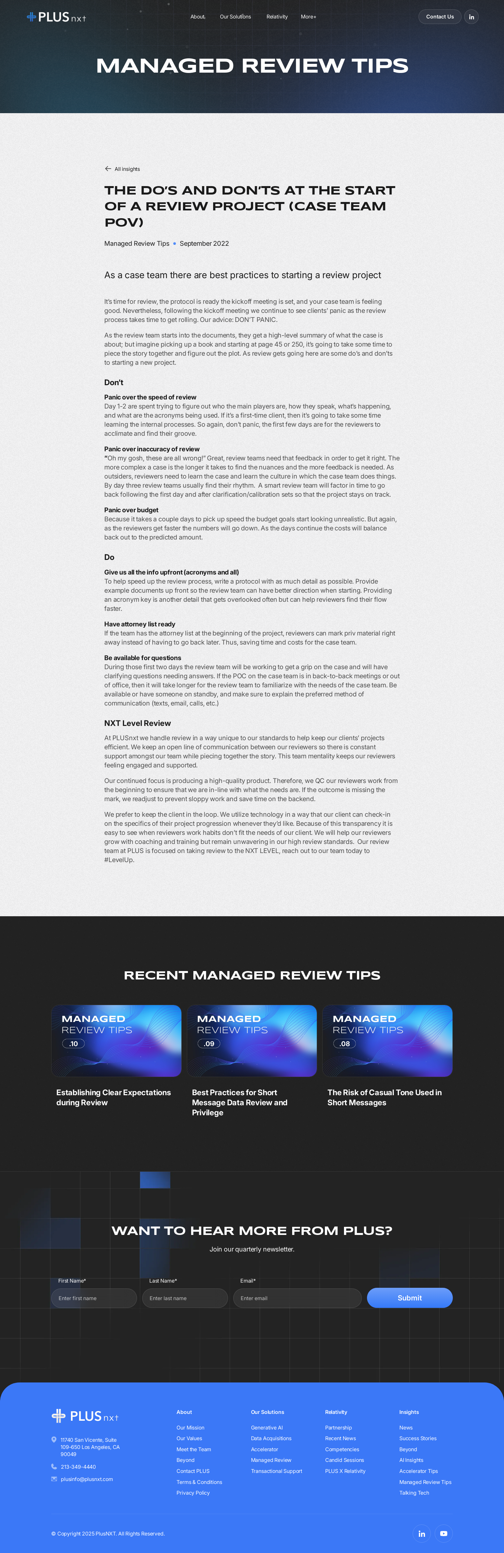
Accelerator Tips (418, 1471)
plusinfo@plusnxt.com (87, 1479)
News (406, 1427)
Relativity (277, 16)
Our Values (189, 1438)
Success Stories (418, 1438)
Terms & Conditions (199, 1482)
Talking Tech (414, 1492)
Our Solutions (235, 16)
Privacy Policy (193, 1492)
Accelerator (264, 1449)
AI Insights (411, 1460)
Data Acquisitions (271, 1438)
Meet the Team (194, 1449)
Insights (409, 1412)
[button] (308, 16)
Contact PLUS (193, 1471)
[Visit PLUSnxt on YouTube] (444, 1533)
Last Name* (163, 1280)
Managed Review (271, 1460)
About (197, 16)
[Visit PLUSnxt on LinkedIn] (471, 16)
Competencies (342, 1449)
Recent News (340, 1438)
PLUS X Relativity (345, 1471)
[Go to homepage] (72, 16)
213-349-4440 (78, 1467)
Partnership (338, 1427)
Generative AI (267, 1427)
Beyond (185, 1460)
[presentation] (403, 1328)
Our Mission (190, 1427)
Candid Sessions (344, 1460)
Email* (248, 1280)
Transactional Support (277, 1471)
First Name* (72, 1280)
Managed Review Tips (425, 1482)
